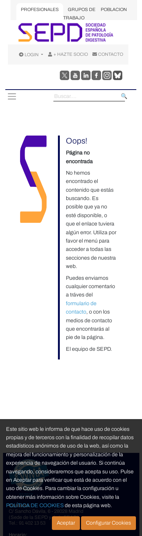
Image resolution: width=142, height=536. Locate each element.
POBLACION (114, 9)
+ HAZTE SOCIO (68, 54)
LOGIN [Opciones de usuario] (29, 54)
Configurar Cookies (108, 523)
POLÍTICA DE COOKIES (35, 505)
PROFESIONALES (40, 9)
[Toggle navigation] (12, 96)
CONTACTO (107, 54)
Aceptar (66, 523)
